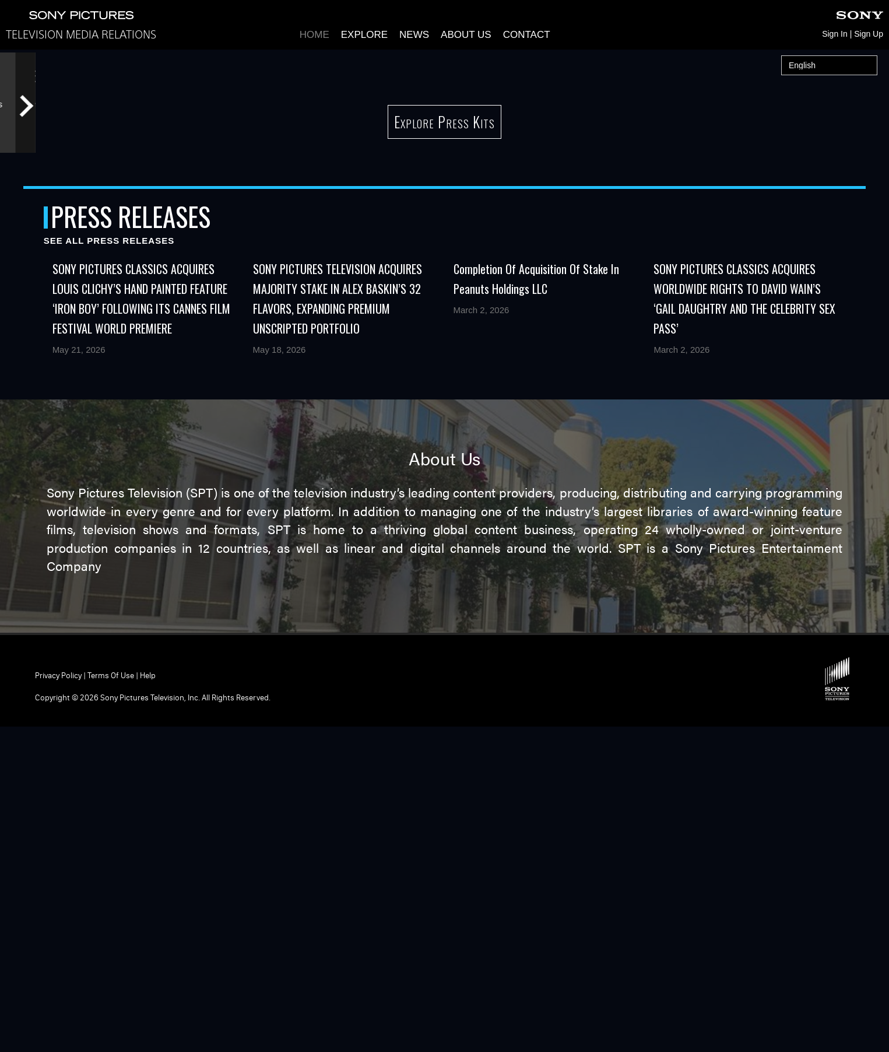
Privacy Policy (58, 1000)
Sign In (835, 33)
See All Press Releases (109, 565)
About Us (466, 34)
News (414, 34)
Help (148, 1000)
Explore (364, 34)
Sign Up (868, 33)
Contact (526, 34)
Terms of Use (110, 1000)
